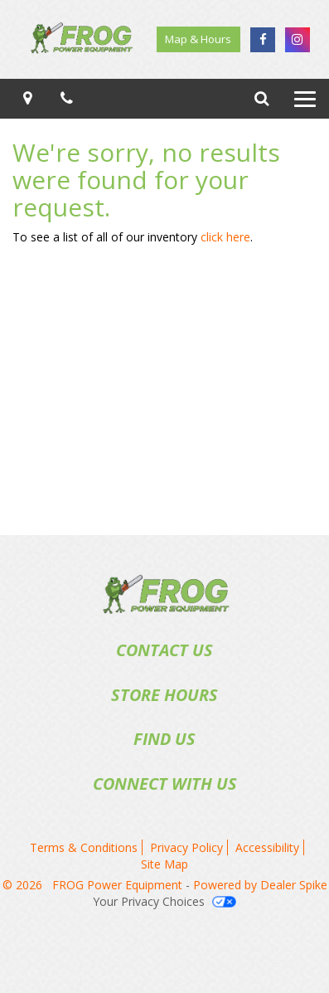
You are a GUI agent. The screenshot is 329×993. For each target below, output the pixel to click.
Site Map (164, 864)
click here (225, 237)
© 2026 (27, 885)
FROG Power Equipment (119, 885)
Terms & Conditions (84, 847)
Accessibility (267, 847)
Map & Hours (198, 39)
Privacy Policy (186, 847)
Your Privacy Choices (164, 901)
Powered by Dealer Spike (260, 885)
